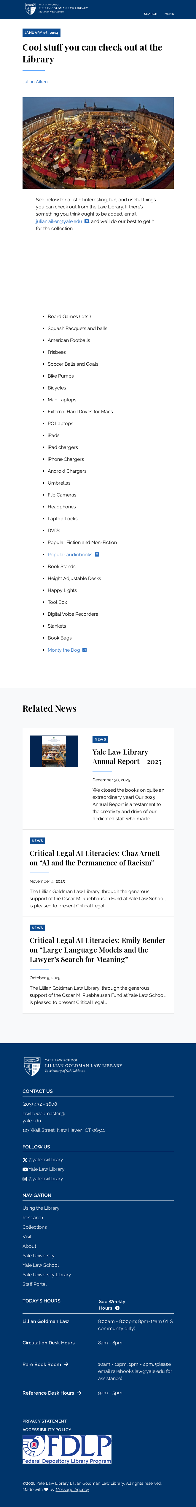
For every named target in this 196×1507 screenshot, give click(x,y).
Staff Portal (35, 1284)
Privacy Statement (45, 1421)
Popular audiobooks (70, 554)
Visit (27, 1236)
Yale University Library (47, 1274)
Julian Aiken (35, 81)
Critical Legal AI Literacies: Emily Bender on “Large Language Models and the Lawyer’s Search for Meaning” (97, 949)
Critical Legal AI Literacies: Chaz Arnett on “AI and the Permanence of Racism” (95, 857)
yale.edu (32, 1120)
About (29, 1246)
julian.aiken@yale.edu (59, 221)
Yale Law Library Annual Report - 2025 (127, 756)
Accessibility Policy (47, 1429)
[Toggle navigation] (169, 9)
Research (33, 1217)
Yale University (39, 1255)
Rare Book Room (42, 1364)
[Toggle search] (151, 9)
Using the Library (41, 1208)
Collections (35, 1227)
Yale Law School (41, 1265)
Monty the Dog (64, 650)
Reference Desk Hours (48, 1393)
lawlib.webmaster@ (44, 1113)
